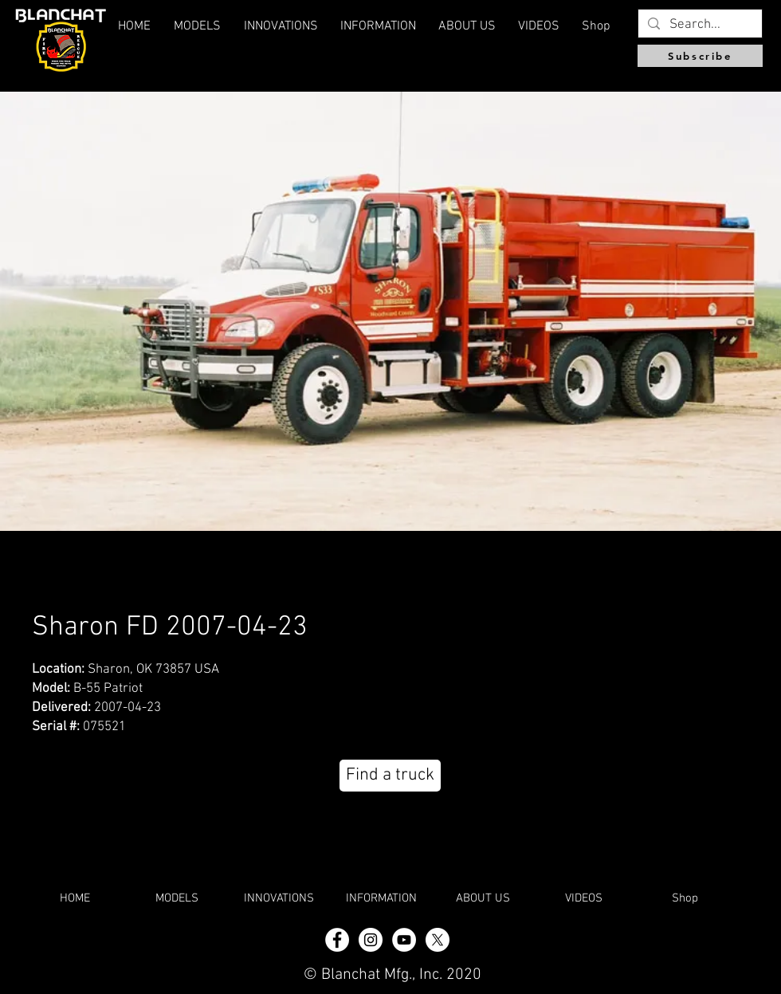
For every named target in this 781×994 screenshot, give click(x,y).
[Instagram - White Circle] (371, 940)
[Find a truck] (390, 776)
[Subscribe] (700, 56)
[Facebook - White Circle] (337, 940)
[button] (467, 26)
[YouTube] (404, 940)
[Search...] (698, 25)
